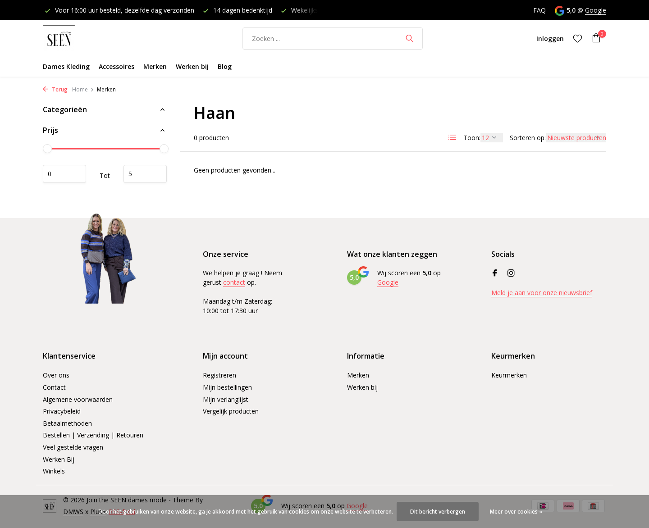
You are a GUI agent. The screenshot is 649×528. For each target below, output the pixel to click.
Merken (155, 66)
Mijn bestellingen (227, 387)
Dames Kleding (66, 66)
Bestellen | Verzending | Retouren (93, 435)
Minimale (64, 174)
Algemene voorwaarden (78, 399)
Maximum (145, 174)
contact (234, 282)
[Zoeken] (332, 38)
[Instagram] (511, 273)
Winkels (54, 471)
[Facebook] (494, 273)
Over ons (56, 375)
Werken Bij (58, 459)
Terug (55, 89)
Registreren (219, 375)
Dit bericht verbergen (437, 511)
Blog (225, 66)
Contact (54, 387)
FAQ (539, 10)
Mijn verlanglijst (225, 399)
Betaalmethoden (67, 423)
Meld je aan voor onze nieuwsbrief (541, 292)
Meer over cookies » (516, 511)
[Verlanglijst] (577, 38)
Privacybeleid (62, 411)
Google (595, 10)
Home (83, 89)
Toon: (471, 137)
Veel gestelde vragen (73, 447)
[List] (452, 137)
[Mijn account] (550, 38)
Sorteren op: (528, 137)
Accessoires (116, 66)
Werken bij (192, 66)
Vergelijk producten (231, 411)
